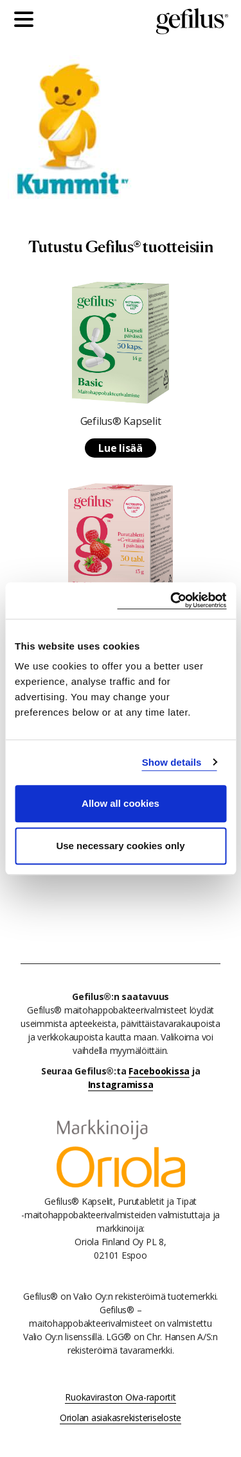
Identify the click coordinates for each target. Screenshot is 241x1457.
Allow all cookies (120, 803)
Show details (172, 762)
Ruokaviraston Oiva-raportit (120, 1397)
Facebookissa (159, 1071)
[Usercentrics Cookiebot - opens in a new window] (171, 600)
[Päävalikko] (27, 21)
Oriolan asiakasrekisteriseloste (120, 1417)
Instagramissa (121, 1084)
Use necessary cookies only (120, 845)
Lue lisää (120, 448)
